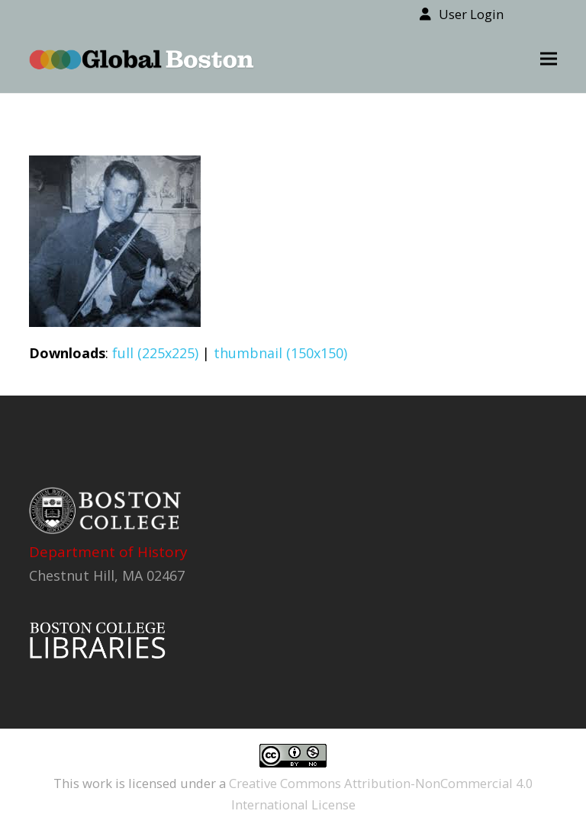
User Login (471, 14)
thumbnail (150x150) (280, 353)
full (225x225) (155, 353)
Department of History (108, 552)
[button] (548, 59)
